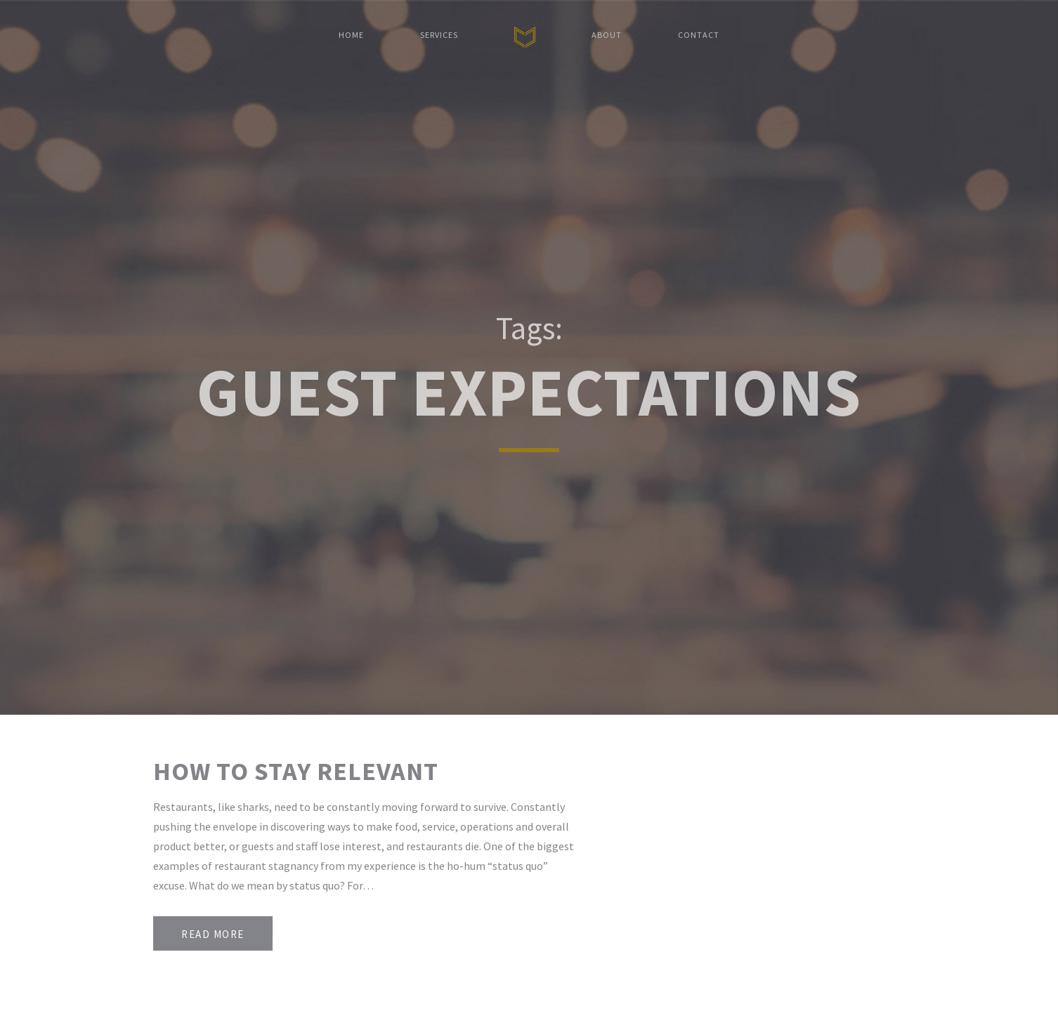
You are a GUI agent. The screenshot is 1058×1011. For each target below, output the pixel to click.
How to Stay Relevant (295, 771)
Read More (212, 934)
